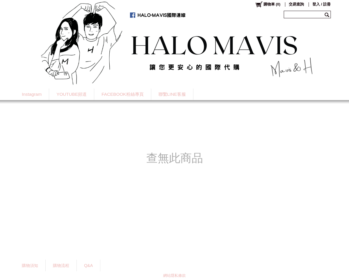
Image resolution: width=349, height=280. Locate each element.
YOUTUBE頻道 (71, 94)
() (268, 4)
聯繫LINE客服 (172, 94)
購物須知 (30, 265)
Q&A (88, 265)
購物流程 (61, 265)
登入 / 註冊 (321, 4)
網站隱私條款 (174, 275)
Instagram (32, 94)
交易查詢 (296, 4)
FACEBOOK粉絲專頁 (122, 94)
